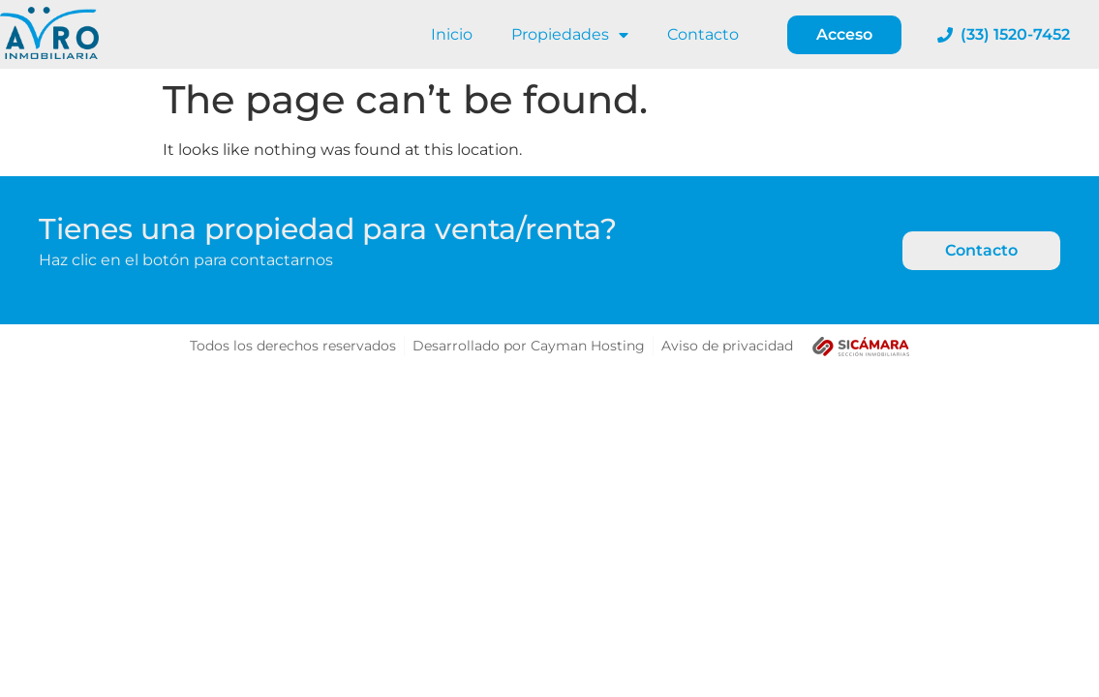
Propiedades (569, 34)
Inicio (452, 34)
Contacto (703, 34)
